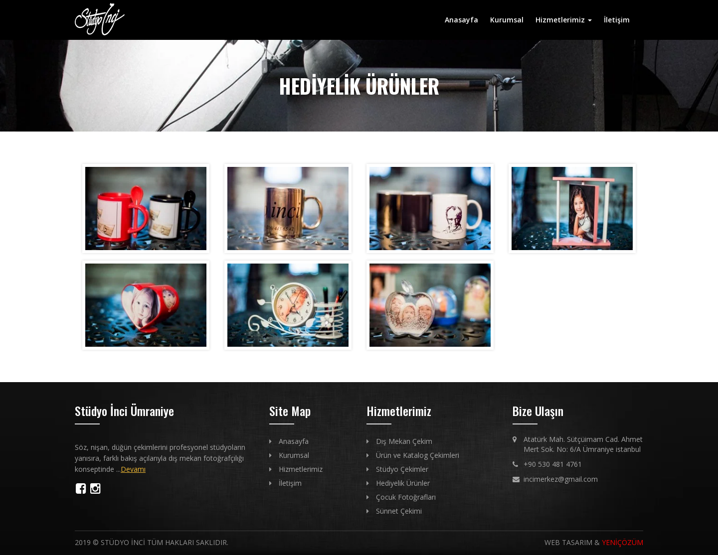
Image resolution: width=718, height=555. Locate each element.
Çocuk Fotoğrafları (406, 497)
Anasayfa (461, 19)
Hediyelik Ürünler (403, 483)
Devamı (133, 469)
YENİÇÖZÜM (622, 542)
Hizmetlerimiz (564, 19)
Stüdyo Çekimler (402, 469)
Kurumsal (507, 19)
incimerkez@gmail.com (561, 479)
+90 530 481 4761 (553, 464)
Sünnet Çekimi (399, 511)
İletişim (617, 19)
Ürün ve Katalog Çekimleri (417, 455)
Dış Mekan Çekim (404, 441)
